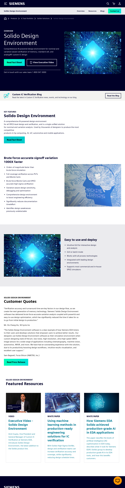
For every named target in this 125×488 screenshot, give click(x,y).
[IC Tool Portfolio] (27, 18)
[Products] (14, 18)
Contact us (114, 11)
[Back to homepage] (5, 18)
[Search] (107, 3)
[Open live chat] (117, 480)
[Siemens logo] (17, 3)
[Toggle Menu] (5, 3)
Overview (81, 11)
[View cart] (113, 3)
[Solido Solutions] (43, 18)
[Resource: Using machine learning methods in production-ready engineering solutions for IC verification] (62, 427)
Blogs (102, 11)
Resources (92, 11)
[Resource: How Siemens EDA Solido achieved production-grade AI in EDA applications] (101, 427)
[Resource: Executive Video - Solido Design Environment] (23, 427)
